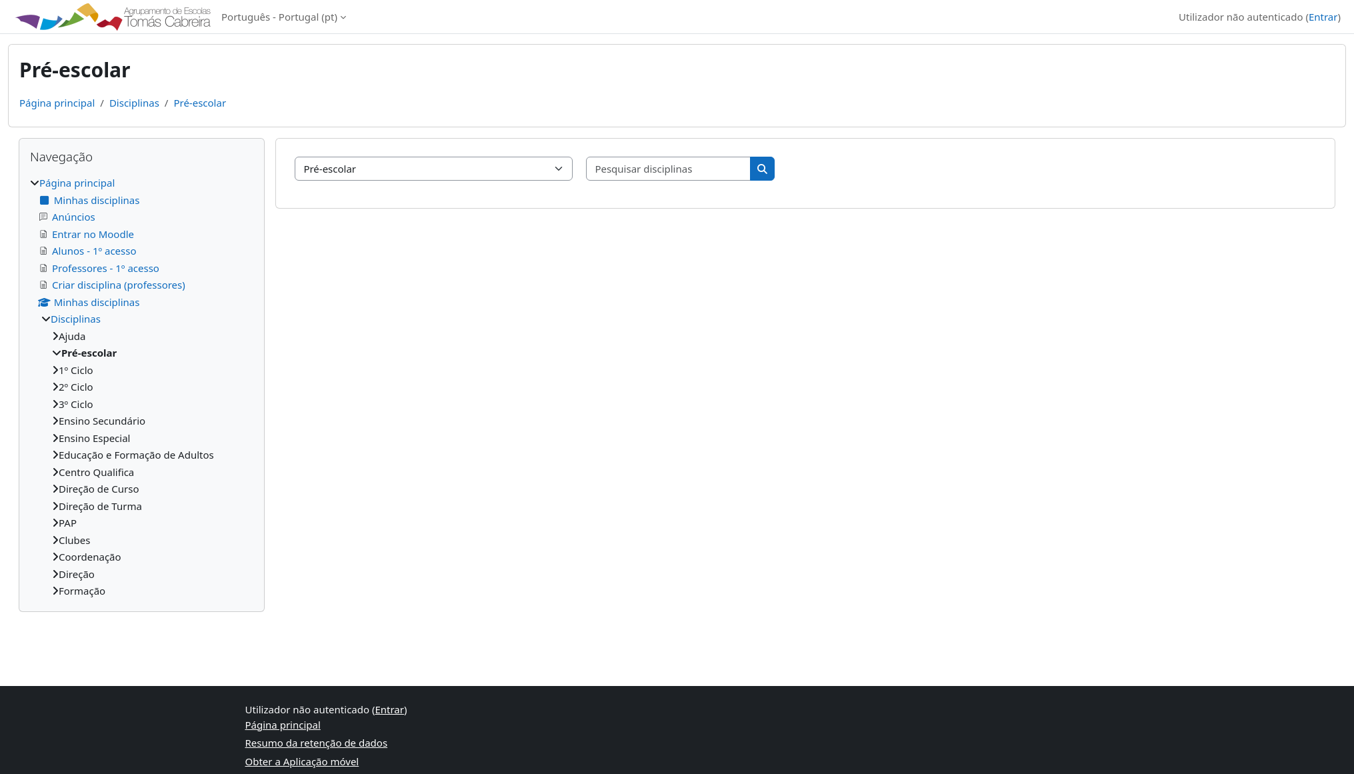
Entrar (1323, 16)
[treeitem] (141, 387)
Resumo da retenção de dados (316, 742)
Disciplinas (134, 102)
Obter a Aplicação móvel (302, 761)
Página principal (57, 102)
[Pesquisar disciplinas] (668, 169)
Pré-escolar (199, 102)
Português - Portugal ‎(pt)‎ (279, 16)
